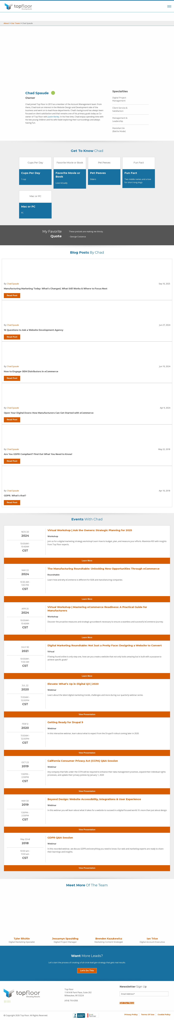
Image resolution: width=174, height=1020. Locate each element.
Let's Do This (87, 970)
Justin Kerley (53, 116)
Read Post (12, 295)
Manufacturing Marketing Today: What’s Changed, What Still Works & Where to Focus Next (55, 288)
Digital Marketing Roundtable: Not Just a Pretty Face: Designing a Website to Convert (104, 645)
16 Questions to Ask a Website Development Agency (33, 330)
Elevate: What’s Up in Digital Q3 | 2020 (73, 683)
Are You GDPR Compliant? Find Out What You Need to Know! (38, 454)
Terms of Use (147, 1014)
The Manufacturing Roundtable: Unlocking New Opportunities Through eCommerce (103, 568)
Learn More (87, 561)
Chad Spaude (13, 283)
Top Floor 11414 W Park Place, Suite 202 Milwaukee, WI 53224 (78, 992)
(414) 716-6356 (71, 1000)
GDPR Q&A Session (60, 837)
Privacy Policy (131, 1014)
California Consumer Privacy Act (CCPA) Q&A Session (82, 760)
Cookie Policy (164, 1014)
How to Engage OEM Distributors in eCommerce (31, 371)
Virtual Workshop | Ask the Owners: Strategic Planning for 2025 (89, 530)
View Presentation (87, 714)
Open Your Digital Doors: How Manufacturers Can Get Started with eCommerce (49, 413)
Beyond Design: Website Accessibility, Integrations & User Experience (94, 799)
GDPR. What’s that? (15, 495)
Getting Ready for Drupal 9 (65, 722)
